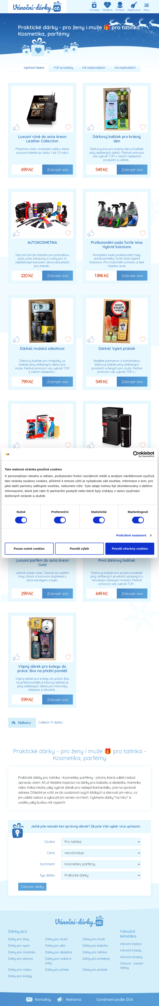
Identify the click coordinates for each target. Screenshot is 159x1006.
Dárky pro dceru (56, 939)
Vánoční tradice (131, 944)
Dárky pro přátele (95, 970)
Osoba (49, 842)
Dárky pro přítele (57, 970)
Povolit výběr (79, 548)
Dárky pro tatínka (95, 952)
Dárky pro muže (94, 939)
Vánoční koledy (130, 950)
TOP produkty (63, 68)
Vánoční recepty (131, 957)
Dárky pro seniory (20, 959)
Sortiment (47, 864)
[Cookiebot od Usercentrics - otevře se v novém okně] (136, 454)
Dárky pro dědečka (58, 952)
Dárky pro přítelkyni (96, 959)
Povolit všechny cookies (130, 548)
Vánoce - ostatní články (131, 966)
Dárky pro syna (18, 945)
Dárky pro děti (55, 945)
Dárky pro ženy (18, 939)
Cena (51, 853)
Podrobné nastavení (131, 535)
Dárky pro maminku (22, 952)
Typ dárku (47, 875)
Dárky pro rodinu (19, 970)
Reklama (73, 999)
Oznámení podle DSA (114, 999)
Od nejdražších (125, 68)
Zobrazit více (57, 169)
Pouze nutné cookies (29, 548)
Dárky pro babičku (95, 945)
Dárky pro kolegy (20, 976)
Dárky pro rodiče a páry (58, 961)
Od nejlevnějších (93, 68)
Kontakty (43, 999)
